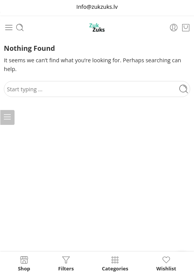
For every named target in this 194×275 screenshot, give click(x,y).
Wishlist (166, 263)
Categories (115, 263)
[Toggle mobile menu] (9, 27)
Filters (66, 263)
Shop (24, 263)
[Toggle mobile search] (20, 27)
